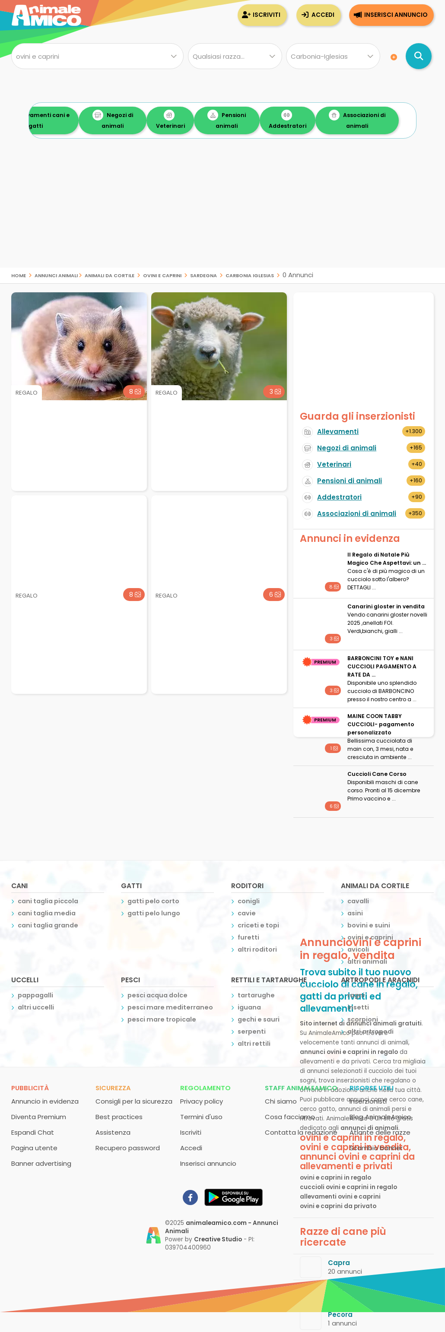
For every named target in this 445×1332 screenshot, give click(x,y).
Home (18, 274)
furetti (248, 937)
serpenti (252, 1031)
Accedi (323, 15)
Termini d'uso (201, 1116)
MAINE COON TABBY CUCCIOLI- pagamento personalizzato (380, 724)
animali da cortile (109, 274)
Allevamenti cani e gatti (71, 120)
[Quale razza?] (235, 56)
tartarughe (256, 995)
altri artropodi (370, 1031)
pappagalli (35, 995)
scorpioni (362, 1019)
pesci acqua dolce (157, 995)
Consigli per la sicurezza (133, 1101)
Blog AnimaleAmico (380, 1116)
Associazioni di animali (392, 120)
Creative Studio (218, 1239)
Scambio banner (376, 1147)
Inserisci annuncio (395, 15)
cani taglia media (47, 913)
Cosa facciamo (290, 1116)
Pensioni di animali (349, 480)
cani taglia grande (48, 925)
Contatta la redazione (301, 1132)
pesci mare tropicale (161, 1019)
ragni (356, 995)
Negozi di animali (147, 120)
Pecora (340, 1314)
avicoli (358, 949)
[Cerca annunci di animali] (419, 56)
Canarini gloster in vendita (386, 606)
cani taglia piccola (48, 901)
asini (355, 913)
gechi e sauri (259, 1019)
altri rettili (254, 1043)
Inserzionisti (368, 1101)
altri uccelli (36, 1007)
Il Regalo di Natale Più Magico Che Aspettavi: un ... (386, 558)
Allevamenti (338, 431)
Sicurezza (113, 1087)
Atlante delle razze (380, 1132)
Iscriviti (266, 15)
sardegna (203, 274)
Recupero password (127, 1147)
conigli (249, 901)
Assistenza (112, 1132)
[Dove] (333, 56)
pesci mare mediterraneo (170, 1007)
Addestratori (323, 120)
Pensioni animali (262, 120)
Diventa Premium (38, 1116)
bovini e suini (368, 925)
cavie (247, 913)
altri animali (367, 961)
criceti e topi (258, 925)
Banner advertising (41, 1163)
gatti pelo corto (153, 901)
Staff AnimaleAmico (301, 1087)
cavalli (358, 901)
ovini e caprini (162, 274)
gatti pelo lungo (153, 913)
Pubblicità (30, 1087)
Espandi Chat (32, 1132)
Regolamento (205, 1087)
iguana (249, 1007)
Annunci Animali (56, 274)
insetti (358, 1007)
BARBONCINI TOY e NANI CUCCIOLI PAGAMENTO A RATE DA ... (381, 666)
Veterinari (205, 120)
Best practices (119, 1116)
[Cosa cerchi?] (97, 56)
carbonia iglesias (250, 274)
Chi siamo (281, 1101)
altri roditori (257, 949)
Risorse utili (372, 1087)
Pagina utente (34, 1147)
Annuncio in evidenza (45, 1101)
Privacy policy (201, 1101)
